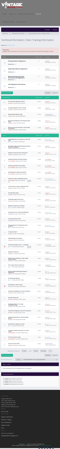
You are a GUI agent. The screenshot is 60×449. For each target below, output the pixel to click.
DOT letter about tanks (14, 337)
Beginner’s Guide (5, 425)
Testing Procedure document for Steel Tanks (18, 331)
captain (47, 225)
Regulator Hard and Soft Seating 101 (18, 152)
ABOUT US (12, 14)
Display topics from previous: (17, 351)
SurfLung (48, 244)
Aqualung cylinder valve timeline (16, 165)
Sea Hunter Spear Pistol (14, 218)
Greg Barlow (49, 178)
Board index (5, 33)
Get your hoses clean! (14, 343)
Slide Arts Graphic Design (45, 445)
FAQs (2, 428)
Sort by (38, 351)
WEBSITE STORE (8, 22)
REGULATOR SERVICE (26, 14)
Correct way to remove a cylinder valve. (18, 186)
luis (10, 45)
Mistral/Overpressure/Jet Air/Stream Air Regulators (16, 77)
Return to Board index (7, 359)
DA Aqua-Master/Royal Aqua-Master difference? (17, 272)
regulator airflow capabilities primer (17, 178)
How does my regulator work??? (16, 101)
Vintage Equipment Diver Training (17, 107)
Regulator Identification (7, 417)
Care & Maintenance (6, 422)
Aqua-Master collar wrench (15, 284)
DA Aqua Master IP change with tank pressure (17, 226)
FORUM (38, 14)
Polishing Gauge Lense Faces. (16, 199)
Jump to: (18, 359)
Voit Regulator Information (16, 84)
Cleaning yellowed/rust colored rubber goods (18, 318)
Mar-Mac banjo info (13, 297)
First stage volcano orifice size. (16, 265)
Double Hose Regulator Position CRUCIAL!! (19, 291)
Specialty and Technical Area (18, 33)
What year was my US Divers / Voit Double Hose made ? (19, 128)
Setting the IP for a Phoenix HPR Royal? (18, 212)
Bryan (47, 61)
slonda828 (12, 161)
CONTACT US (21, 22)
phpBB (26, 444)
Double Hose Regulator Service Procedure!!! (19, 310)
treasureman (49, 343)
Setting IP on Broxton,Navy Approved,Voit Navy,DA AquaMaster (19, 147)
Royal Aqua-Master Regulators (17, 68)
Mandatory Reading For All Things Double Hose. (19, 121)
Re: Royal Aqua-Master (14, 278)
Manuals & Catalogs (6, 419)
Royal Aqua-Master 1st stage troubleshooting (15, 305)
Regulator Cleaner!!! (13, 251)
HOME (5, 14)
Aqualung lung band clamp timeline (17, 159)
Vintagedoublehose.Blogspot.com (9, 435)
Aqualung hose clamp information (17, 172)
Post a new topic (7, 92)
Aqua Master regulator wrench (16, 324)
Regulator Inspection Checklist (16, 205)
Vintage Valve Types (13, 192)
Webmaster (12, 332)
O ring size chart (12, 231)
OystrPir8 (12, 220)
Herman (13, 45)
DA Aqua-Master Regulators (17, 61)
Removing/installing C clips (15, 114)
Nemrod (8, 45)
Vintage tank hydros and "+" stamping (18, 244)
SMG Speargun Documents (15, 238)
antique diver (49, 114)
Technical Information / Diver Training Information (39, 33)
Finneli (11, 214)
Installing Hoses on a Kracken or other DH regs (19, 140)
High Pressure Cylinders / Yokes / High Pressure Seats (18, 259)
